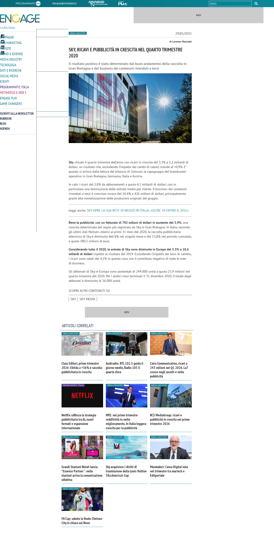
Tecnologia (8, 64)
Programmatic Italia (14, 85)
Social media (9, 74)
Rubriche (6, 116)
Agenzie (5, 48)
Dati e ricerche (11, 69)
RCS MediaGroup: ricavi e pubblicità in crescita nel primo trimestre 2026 (170, 419)
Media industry (78, 33)
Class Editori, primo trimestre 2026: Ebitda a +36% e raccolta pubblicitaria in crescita (82, 367)
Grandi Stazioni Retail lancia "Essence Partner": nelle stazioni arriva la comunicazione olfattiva (82, 473)
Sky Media (87, 299)
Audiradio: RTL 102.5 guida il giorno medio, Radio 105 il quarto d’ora (124, 367)
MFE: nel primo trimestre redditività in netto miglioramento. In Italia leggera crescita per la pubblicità (126, 421)
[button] (256, 3)
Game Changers (11, 101)
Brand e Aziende (11, 53)
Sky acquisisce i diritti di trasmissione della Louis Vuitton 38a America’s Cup (126, 471)
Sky (73, 299)
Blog (3, 121)
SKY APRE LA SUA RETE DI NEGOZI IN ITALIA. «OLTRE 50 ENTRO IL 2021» (138, 210)
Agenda (5, 126)
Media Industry (11, 58)
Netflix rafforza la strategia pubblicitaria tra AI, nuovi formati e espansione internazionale (79, 421)
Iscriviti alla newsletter (17, 111)
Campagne (7, 37)
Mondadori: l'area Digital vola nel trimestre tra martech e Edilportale (169, 471)
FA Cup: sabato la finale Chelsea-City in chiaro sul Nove (82, 520)
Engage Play (8, 96)
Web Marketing (11, 42)
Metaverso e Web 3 (13, 90)
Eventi (4, 80)
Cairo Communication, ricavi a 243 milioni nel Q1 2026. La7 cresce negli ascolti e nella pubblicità (169, 369)
